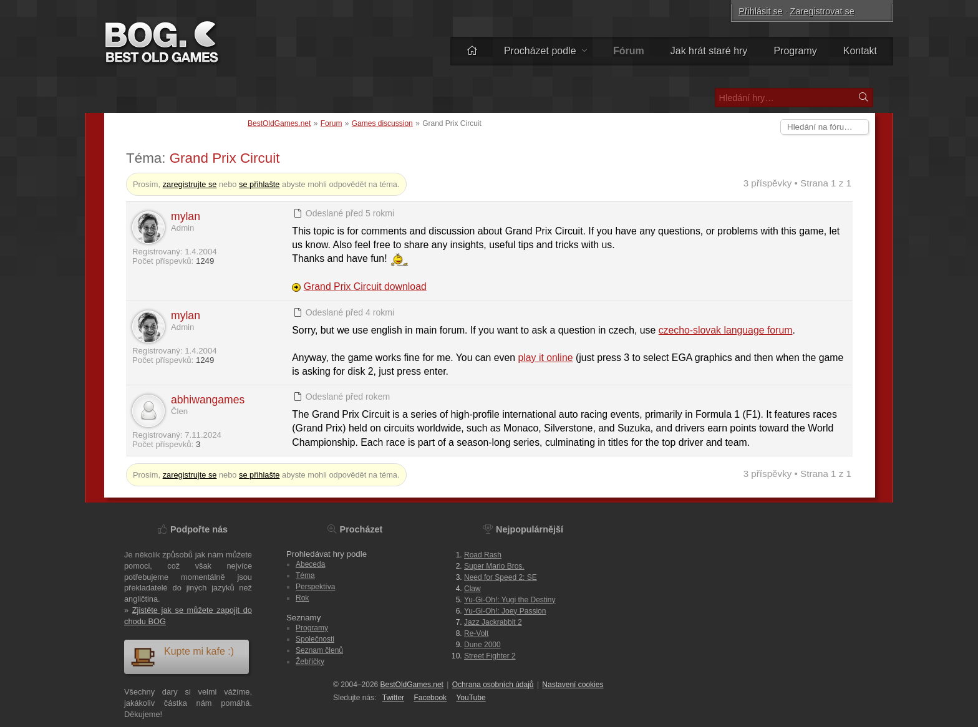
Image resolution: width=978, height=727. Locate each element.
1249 (205, 261)
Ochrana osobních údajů (493, 684)
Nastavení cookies (572, 684)
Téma (305, 575)
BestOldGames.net (279, 123)
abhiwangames (207, 399)
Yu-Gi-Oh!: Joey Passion (505, 611)
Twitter (393, 697)
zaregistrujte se (190, 184)
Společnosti (315, 639)
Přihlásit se (760, 11)
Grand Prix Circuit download (365, 286)
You (470, 697)
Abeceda (310, 564)
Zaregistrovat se (822, 11)
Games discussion (382, 123)
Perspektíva (315, 586)
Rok (302, 598)
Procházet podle (545, 51)
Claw (472, 588)
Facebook (430, 697)
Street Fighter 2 (490, 656)
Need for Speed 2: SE (500, 577)
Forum (331, 123)
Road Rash (482, 555)
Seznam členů (319, 650)
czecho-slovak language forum (726, 330)
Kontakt (860, 51)
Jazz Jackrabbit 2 (493, 622)
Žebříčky (310, 661)
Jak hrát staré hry (709, 51)
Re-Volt (476, 633)
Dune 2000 (482, 644)
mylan (185, 216)
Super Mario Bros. (494, 566)
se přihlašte (259, 184)
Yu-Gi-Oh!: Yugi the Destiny (510, 599)
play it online (545, 357)
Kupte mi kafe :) (182, 656)
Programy (794, 51)
